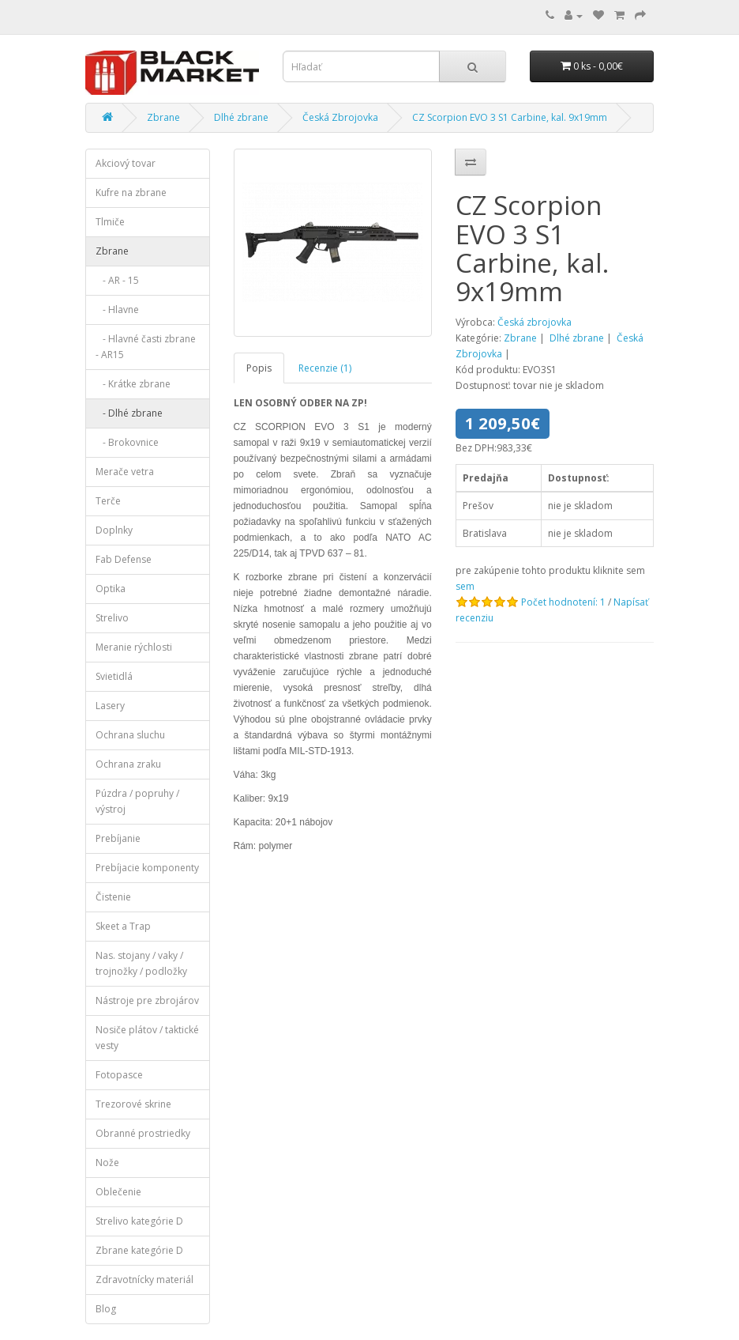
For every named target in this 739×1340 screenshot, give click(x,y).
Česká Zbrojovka (340, 117)
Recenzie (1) (324, 368)
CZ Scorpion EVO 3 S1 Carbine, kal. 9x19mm (509, 117)
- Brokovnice (127, 442)
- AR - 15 (117, 280)
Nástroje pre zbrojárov (147, 1000)
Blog (106, 1308)
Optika (111, 588)
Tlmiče (110, 221)
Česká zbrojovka (534, 322)
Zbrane (163, 117)
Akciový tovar (126, 163)
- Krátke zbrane (133, 384)
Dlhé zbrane (241, 117)
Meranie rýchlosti (134, 647)
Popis (259, 368)
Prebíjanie (118, 838)
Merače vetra (125, 471)
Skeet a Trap (123, 926)
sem (465, 586)
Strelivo (112, 618)
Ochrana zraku (128, 764)
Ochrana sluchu (130, 735)
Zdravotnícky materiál (144, 1279)
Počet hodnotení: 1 (563, 602)
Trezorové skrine (133, 1104)
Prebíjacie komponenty (147, 867)
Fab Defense (124, 559)
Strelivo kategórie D (139, 1221)
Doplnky (114, 530)
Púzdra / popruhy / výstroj (137, 801)
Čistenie (113, 897)
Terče (108, 501)
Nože (107, 1162)
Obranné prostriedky (143, 1133)
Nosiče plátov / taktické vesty (147, 1037)
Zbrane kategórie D (139, 1250)
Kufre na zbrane (131, 192)
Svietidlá (114, 676)
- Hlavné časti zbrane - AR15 (146, 346)
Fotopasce (119, 1074)
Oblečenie (118, 1191)
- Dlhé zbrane (129, 413)
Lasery (110, 705)
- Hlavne (117, 309)
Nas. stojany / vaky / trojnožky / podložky (141, 963)
